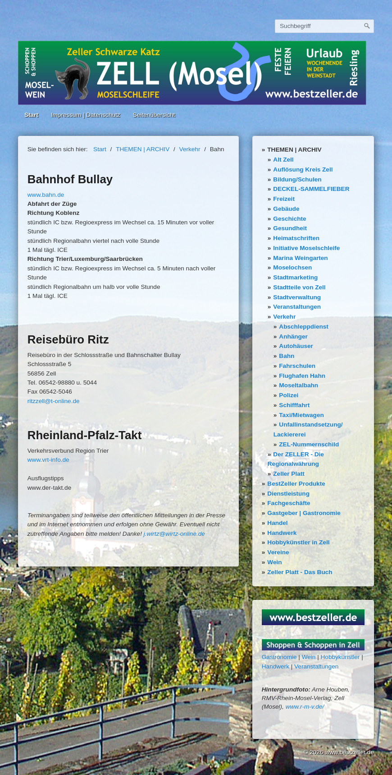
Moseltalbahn (298, 385)
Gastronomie (279, 657)
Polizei (288, 395)
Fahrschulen (297, 365)
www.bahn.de (45, 194)
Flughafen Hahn (302, 375)
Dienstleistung (288, 493)
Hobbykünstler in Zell (298, 542)
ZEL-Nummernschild (309, 444)
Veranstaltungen (297, 306)
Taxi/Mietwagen (301, 415)
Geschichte (289, 218)
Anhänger (293, 336)
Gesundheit (290, 228)
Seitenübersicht (154, 114)
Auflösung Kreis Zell (303, 169)
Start (31, 114)
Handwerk (281, 532)
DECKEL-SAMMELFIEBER (311, 189)
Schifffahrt (294, 405)
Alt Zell (283, 159)
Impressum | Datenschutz (85, 114)
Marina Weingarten (300, 258)
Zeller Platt (289, 473)
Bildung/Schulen (297, 179)
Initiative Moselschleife (306, 248)
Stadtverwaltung (297, 297)
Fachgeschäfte (288, 503)
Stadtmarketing (295, 277)
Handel (277, 523)
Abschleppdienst (303, 326)
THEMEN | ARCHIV (294, 149)
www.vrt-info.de (48, 459)
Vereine (278, 552)
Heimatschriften (296, 238)
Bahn (286, 356)
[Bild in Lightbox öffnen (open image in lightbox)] (313, 617)
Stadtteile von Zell (299, 287)
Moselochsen (292, 267)
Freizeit (284, 198)
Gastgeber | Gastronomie (303, 513)
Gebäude (286, 208)
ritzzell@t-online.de (53, 401)
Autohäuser (296, 346)
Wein (274, 562)
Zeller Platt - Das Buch (299, 572)
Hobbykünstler (340, 657)
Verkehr (284, 316)
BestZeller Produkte (296, 483)
